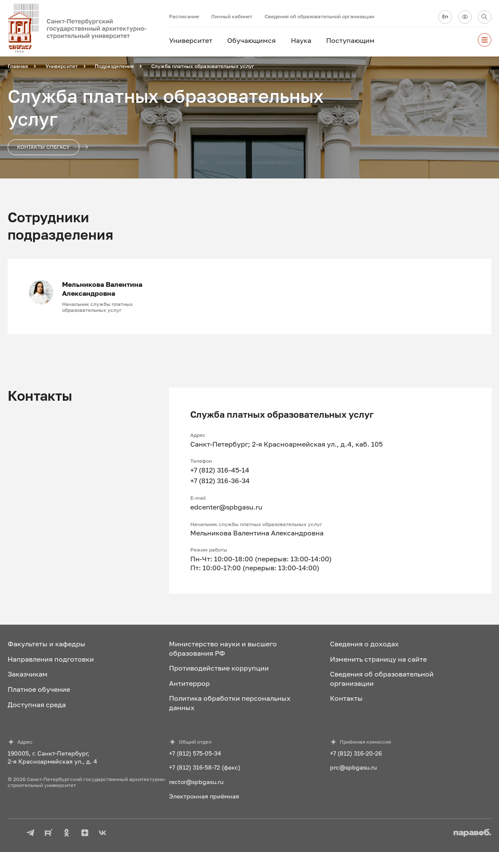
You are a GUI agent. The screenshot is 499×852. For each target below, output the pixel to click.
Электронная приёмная (204, 796)
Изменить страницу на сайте (378, 659)
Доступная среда (37, 704)
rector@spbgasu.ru (196, 781)
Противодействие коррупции (219, 668)
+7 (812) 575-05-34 (195, 753)
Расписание (184, 16)
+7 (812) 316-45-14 (219, 470)
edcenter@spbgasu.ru (226, 507)
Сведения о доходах (364, 644)
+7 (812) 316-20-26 (356, 753)
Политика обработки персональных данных (229, 702)
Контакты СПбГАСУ (48, 147)
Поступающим (350, 40)
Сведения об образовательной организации (319, 16)
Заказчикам (28, 674)
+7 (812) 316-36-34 (220, 480)
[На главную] (88, 28)
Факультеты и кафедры (46, 644)
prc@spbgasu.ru (353, 767)
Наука (301, 40)
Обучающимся (251, 40)
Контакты (346, 698)
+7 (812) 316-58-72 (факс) (204, 767)
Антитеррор (189, 683)
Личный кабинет (231, 16)
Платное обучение (39, 689)
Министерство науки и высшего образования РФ (223, 648)
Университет (190, 40)
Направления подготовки (51, 659)
